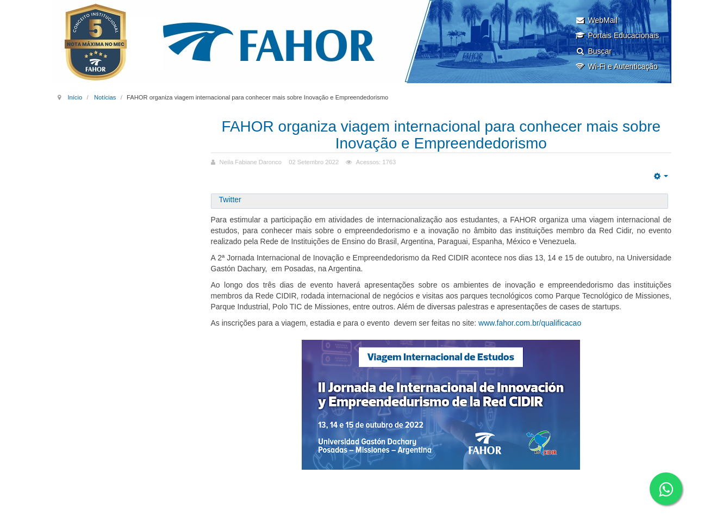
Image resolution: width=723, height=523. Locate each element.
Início (74, 97)
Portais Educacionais (617, 35)
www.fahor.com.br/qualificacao (529, 323)
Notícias (105, 97)
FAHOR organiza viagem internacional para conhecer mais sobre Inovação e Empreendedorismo (440, 135)
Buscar (593, 51)
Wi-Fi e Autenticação (616, 66)
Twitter (230, 199)
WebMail (596, 20)
